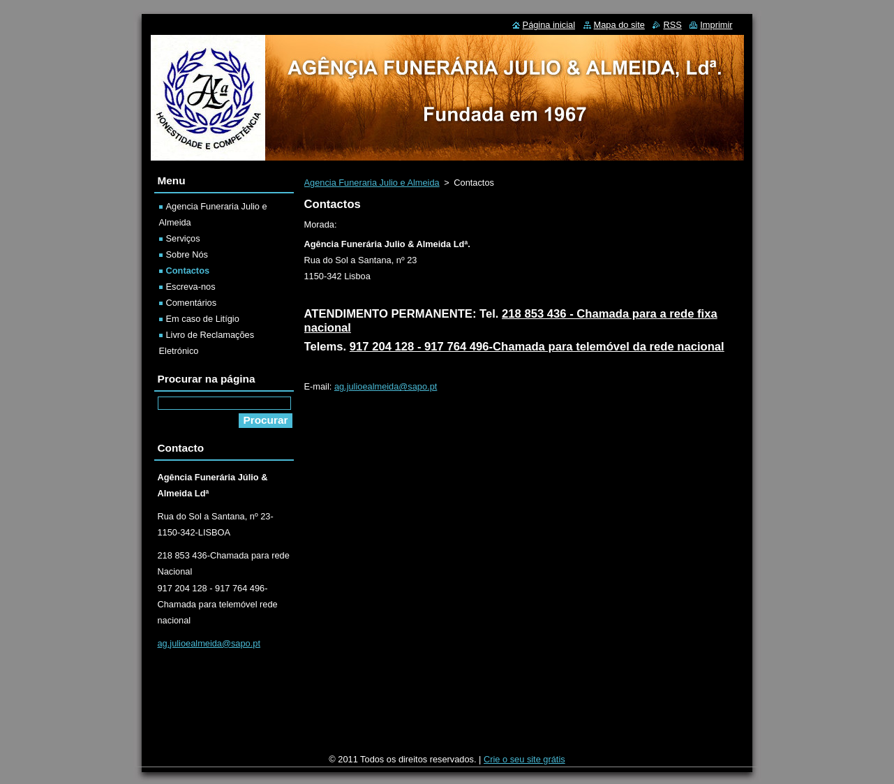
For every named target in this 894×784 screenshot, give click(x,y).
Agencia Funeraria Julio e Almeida (372, 182)
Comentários (191, 302)
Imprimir (716, 25)
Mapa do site (619, 25)
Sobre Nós (187, 254)
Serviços (183, 238)
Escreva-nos (191, 286)
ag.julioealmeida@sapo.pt (385, 386)
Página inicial (549, 25)
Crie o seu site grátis (524, 759)
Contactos (188, 270)
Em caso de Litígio (202, 318)
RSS (672, 25)
